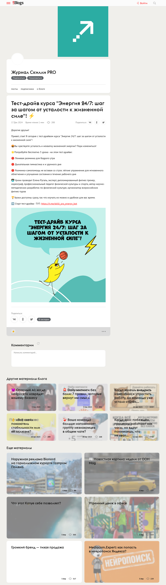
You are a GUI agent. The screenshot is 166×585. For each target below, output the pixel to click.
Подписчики (27, 88)
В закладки (44, 319)
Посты (14, 88)
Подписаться (19, 78)
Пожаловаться (35, 78)
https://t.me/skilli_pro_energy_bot (59, 203)
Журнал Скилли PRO (33, 72)
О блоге (41, 88)
